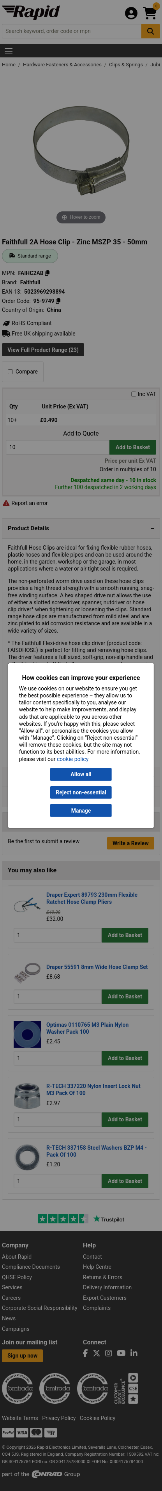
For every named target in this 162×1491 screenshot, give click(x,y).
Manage (81, 811)
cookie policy (72, 759)
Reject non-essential (81, 792)
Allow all (80, 774)
